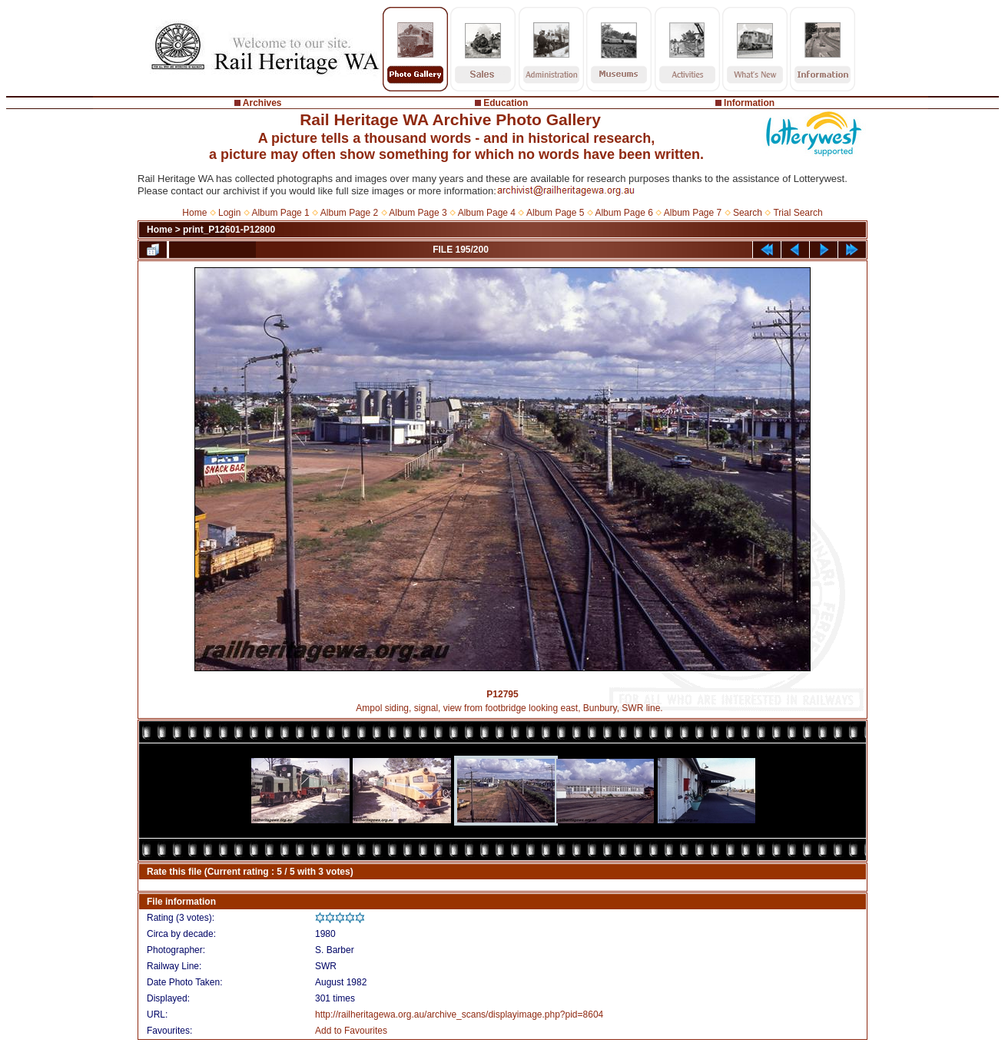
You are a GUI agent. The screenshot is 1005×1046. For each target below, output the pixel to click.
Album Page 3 (417, 212)
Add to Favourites (351, 1030)
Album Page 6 (623, 212)
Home (194, 212)
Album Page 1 (280, 212)
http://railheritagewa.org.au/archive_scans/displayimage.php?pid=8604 (459, 1014)
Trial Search (797, 212)
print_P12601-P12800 (229, 229)
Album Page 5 (555, 212)
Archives (262, 103)
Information (749, 103)
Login (229, 212)
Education (505, 103)
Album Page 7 (692, 212)
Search (747, 212)
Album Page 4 (487, 212)
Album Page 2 (349, 212)
